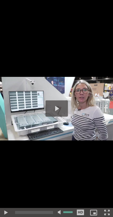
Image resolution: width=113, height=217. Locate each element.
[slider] (34, 212)
